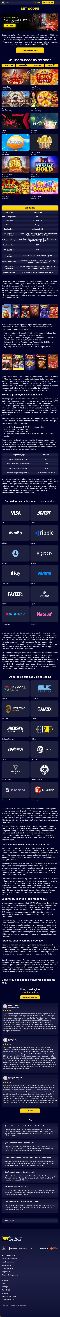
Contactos (5, 1280)
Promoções (5, 1287)
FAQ (3, 1283)
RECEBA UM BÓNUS (30, 50)
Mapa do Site (6, 1290)
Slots (51, 65)
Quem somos (6, 1265)
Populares (8, 65)
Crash (37, 65)
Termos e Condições (9, 1255)
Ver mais (30, 1110)
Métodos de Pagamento (10, 1275)
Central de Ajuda (7, 1268)
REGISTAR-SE (48, 2)
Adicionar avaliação (30, 997)
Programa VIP (6, 1272)
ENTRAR (36, 2)
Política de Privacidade (9, 1258)
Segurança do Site (8, 1300)
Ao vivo (23, 65)
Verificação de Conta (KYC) (11, 1296)
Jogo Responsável (8, 1262)
